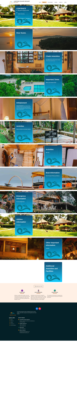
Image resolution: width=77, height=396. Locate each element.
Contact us (60, 2)
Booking (56, 2)
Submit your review (38, 324)
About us (44, 2)
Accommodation (50, 2)
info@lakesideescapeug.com (24, 374)
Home (40, 2)
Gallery (65, 2)
